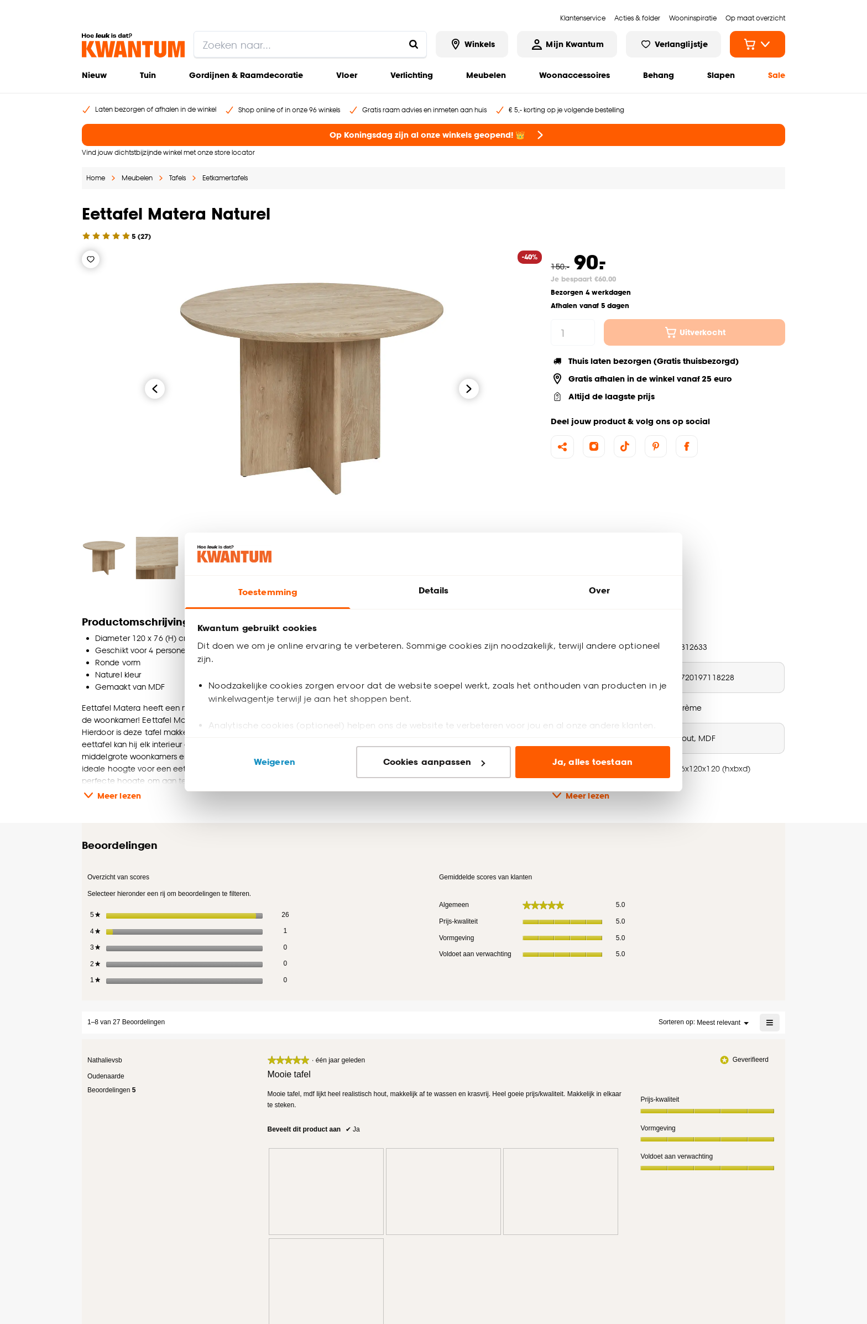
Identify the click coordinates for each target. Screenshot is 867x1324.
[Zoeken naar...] (413, 44)
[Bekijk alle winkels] (472, 44)
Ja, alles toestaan (592, 762)
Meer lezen (111, 795)
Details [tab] (434, 590)
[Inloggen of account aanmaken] (567, 44)
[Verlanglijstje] (91, 259)
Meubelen (486, 75)
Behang (658, 75)
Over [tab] (599, 590)
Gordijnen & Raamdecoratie (246, 75)
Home (95, 178)
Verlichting (411, 75)
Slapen (721, 75)
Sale (776, 75)
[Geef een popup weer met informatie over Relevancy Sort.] (646, 1019)
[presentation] (326, 1189)
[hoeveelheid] (573, 332)
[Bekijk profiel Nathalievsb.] (104, 1057)
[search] (310, 44)
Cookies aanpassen (434, 762)
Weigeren (274, 762)
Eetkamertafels (225, 178)
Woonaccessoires (574, 75)
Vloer (346, 75)
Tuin (148, 75)
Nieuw (94, 75)
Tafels (177, 178)
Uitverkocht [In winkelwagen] (694, 332)
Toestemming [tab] (267, 592)
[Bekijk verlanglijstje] (673, 44)
